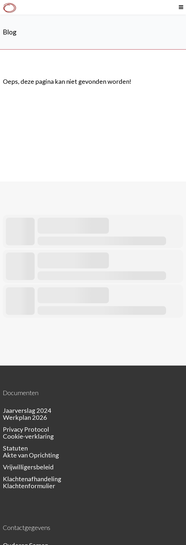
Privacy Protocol (26, 429)
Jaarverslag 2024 (27, 410)
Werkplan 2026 (25, 417)
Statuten (15, 448)
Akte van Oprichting (31, 455)
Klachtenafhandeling (32, 479)
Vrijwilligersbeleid (28, 467)
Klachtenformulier (29, 486)
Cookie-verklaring (28, 436)
